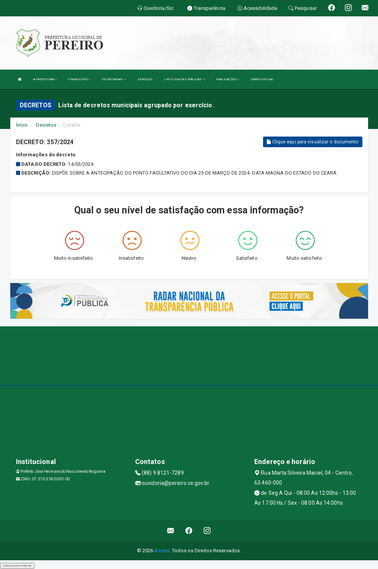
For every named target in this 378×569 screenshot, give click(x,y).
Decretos (46, 125)
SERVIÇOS (145, 79)
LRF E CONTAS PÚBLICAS (184, 79)
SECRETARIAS (114, 79)
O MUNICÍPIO (79, 79)
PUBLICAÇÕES (227, 79)
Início (22, 125)
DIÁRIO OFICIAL (262, 79)
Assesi (162, 550)
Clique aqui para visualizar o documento (312, 142)
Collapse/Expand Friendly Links (17, 565)
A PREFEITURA (45, 79)
